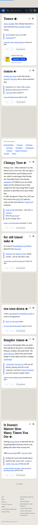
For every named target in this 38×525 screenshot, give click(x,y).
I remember (10, 364)
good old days (9, 353)
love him (14, 79)
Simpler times (8, 378)
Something (8, 345)
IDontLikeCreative (9, 470)
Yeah (7, 321)
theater (18, 254)
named (28, 27)
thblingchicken (14, 97)
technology (8, 359)
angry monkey (19, 27)
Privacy (4, 502)
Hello (7, 35)
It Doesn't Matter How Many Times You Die (16, 468)
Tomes (6, 42)
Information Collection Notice (27, 498)
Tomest (9, 150)
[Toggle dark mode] (31, 10)
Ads (3, 497)
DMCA (3, 507)
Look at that (10, 210)
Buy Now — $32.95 (19, 59)
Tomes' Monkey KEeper (17, 42)
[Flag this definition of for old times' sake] (33, 236)
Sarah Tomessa (21, 150)
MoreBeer (17, 223)
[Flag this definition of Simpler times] (33, 339)
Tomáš (6, 153)
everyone (9, 92)
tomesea (29, 145)
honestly (7, 79)
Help (3, 499)
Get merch (20, 49)
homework (10, 38)
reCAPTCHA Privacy (26, 508)
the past (18, 249)
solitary (18, 461)
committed (12, 313)
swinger (8, 213)
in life (30, 313)
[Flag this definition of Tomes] (32, 18)
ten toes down (8, 326)
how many (15, 464)
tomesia (9, 148)
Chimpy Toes (7, 223)
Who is (19, 87)
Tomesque (29, 148)
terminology (14, 441)
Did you (18, 35)
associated (12, 453)
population (8, 182)
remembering (18, 246)
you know (15, 215)
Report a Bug (6, 512)
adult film (19, 199)
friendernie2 (21, 261)
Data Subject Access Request (26, 505)
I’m (11, 321)
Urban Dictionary (27, 370)
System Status (24, 501)
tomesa (19, 145)
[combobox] (17, 10)
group (24, 254)
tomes (6, 97)
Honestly (9, 254)
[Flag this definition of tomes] (33, 70)
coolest (27, 87)
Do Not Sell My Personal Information (27, 514)
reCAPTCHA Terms (26, 511)
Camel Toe (29, 202)
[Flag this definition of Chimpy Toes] (33, 162)
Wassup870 (18, 326)
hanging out (19, 364)
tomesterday (9, 145)
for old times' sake (9, 261)
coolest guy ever (10, 76)
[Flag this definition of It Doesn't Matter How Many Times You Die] (33, 424)
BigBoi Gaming (18, 378)
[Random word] (26, 10)
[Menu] (34, 10)
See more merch (16, 63)
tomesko (19, 148)
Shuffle (19, 484)
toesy (14, 153)
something (27, 246)
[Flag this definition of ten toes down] (33, 308)
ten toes (16, 321)
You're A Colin (26, 453)
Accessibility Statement (9, 509)
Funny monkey (9, 24)
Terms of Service (7, 504)
